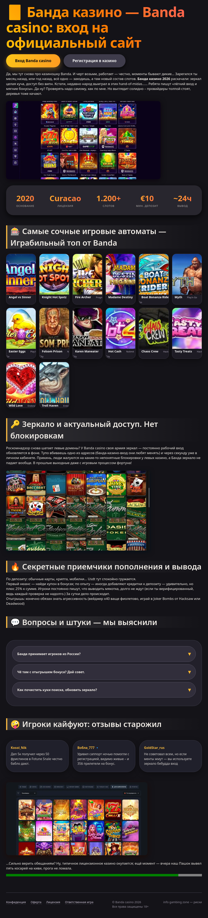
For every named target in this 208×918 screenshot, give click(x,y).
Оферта (36, 902)
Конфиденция (16, 902)
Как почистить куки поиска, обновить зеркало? (57, 690)
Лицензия (53, 902)
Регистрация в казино (95, 60)
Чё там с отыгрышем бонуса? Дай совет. (51, 672)
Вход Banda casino (33, 60)
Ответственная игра (79, 902)
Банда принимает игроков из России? (49, 654)
